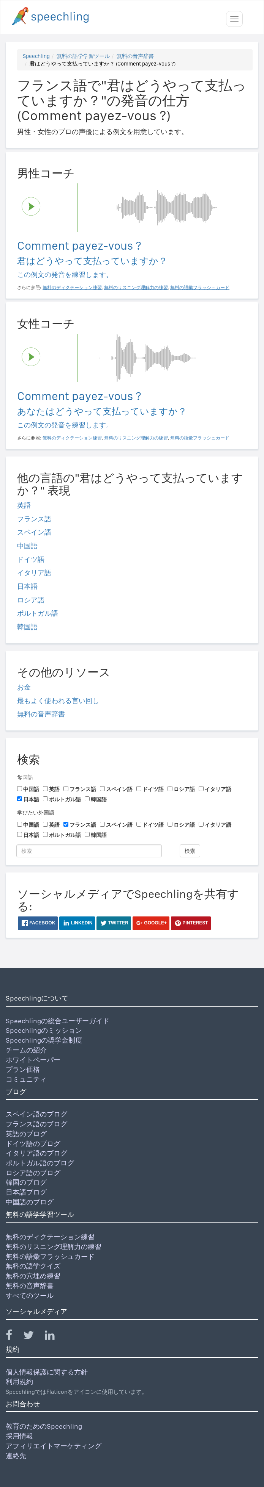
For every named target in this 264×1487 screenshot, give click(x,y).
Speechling (36, 56)
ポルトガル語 (37, 613)
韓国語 (27, 627)
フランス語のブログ (36, 1124)
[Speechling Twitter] (33, 1337)
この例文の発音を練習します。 (65, 274)
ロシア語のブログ (33, 1173)
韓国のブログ (26, 1182)
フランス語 (34, 519)
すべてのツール (30, 1295)
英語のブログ (26, 1134)
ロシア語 (30, 600)
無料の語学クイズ (33, 1266)
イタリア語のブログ (36, 1153)
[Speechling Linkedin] (54, 1337)
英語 (24, 505)
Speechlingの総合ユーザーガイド (57, 1021)
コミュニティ (26, 1079)
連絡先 (16, 1456)
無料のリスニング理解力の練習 (53, 1247)
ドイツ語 (30, 559)
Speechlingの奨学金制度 (44, 1040)
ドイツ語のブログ (33, 1144)
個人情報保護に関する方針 (47, 1372)
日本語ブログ (26, 1192)
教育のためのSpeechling (44, 1426)
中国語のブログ (30, 1202)
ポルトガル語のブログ (40, 1163)
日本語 (27, 586)
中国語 (27, 546)
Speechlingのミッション (44, 1030)
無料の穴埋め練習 (33, 1276)
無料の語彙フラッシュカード (50, 1256)
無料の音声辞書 (135, 56)
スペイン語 (34, 532)
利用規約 (19, 1381)
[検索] (89, 850)
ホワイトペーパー (33, 1060)
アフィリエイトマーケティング (53, 1446)
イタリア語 (34, 573)
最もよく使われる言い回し (58, 701)
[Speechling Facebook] (14, 1337)
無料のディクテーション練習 (50, 1237)
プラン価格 (23, 1069)
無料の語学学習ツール (83, 56)
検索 (190, 851)
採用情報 (19, 1436)
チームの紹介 (26, 1050)
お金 (24, 687)
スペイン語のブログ (36, 1114)
